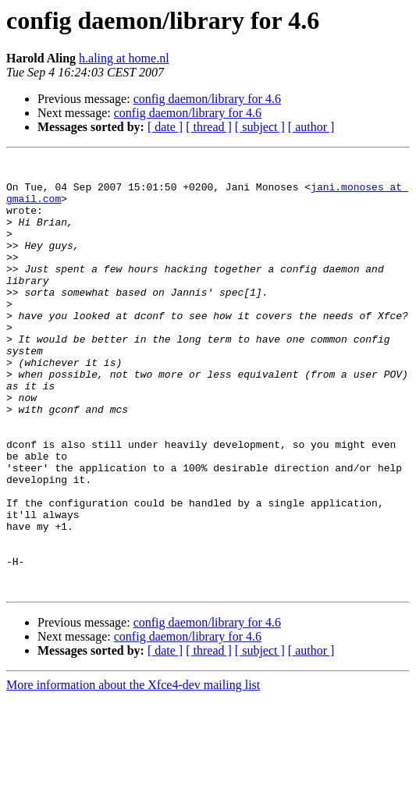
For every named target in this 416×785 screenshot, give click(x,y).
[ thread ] (209, 126)
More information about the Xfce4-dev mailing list (133, 771)
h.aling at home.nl (124, 58)
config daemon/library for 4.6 (207, 98)
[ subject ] (260, 126)
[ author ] (311, 126)
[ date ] (165, 126)
